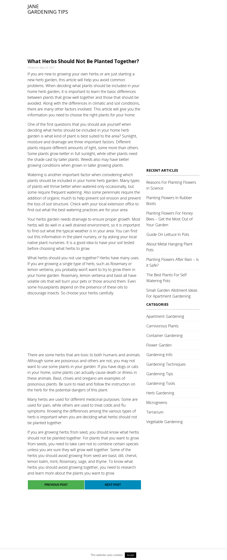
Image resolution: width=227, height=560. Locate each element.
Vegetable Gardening (164, 421)
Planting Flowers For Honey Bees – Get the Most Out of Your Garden (169, 218)
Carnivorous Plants (162, 325)
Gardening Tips (159, 373)
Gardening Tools (160, 383)
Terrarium (155, 412)
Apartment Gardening (165, 316)
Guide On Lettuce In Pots (167, 234)
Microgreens (156, 402)
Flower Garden (159, 345)
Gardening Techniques (166, 364)
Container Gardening (164, 335)
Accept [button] (130, 555)
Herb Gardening (160, 392)
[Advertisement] (134, 28)
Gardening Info (159, 354)
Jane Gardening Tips (47, 9)
